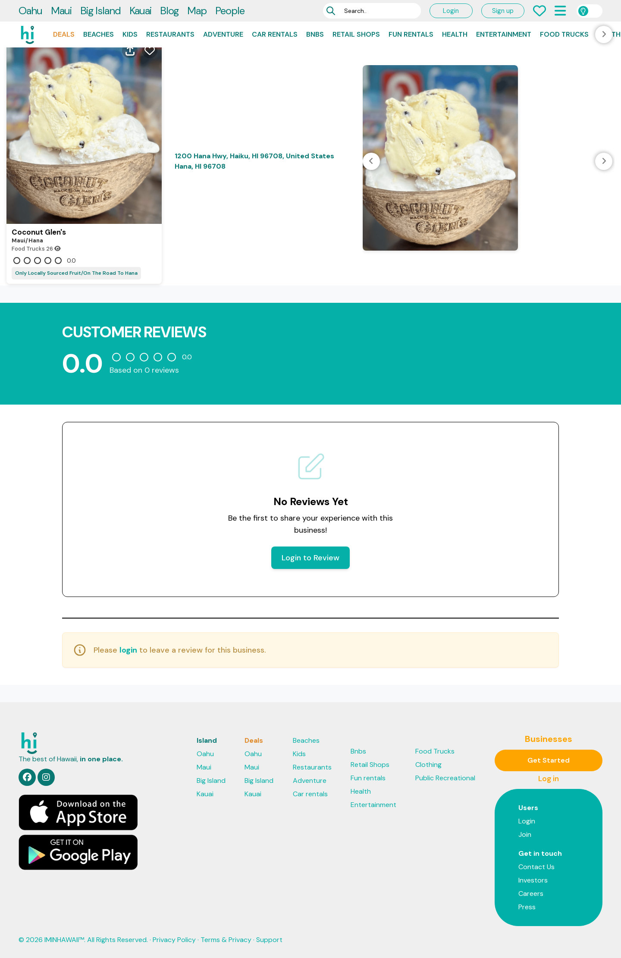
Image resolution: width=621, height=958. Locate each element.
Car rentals (275, 34)
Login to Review (310, 558)
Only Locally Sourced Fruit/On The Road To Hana (76, 273)
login (128, 650)
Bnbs (315, 34)
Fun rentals (411, 34)
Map (197, 10)
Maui (61, 10)
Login (451, 10)
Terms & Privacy (226, 939)
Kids (130, 34)
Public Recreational (445, 777)
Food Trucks (564, 34)
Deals (64, 34)
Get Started (548, 760)
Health (454, 34)
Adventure (223, 34)
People (230, 10)
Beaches (98, 34)
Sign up (503, 10)
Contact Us (536, 866)
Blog (169, 10)
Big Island (100, 10)
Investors (533, 880)
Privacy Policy (174, 939)
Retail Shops (356, 34)
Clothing (428, 764)
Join (524, 834)
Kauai (140, 10)
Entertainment (503, 34)
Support (269, 939)
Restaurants (170, 34)
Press (527, 906)
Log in (548, 778)
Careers (530, 893)
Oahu (30, 10)
